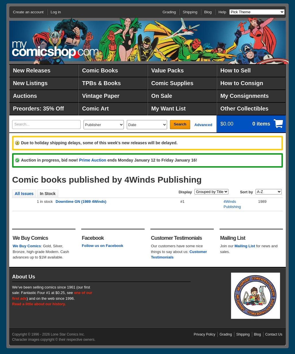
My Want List (168, 108)
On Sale (161, 96)
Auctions (25, 96)
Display (185, 192)
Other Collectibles (244, 108)
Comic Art (95, 108)
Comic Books (100, 70)
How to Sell (235, 70)
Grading (169, 12)
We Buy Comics (27, 246)
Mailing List (245, 246)
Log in (56, 12)
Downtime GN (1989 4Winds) (81, 201)
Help (222, 12)
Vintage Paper (101, 96)
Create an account (28, 12)
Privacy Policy (204, 334)
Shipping (190, 12)
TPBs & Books (101, 83)
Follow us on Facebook (102, 246)
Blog (208, 12)
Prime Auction (92, 160)
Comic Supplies (172, 83)
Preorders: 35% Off (38, 108)
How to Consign (241, 83)
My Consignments (244, 96)
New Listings (30, 83)
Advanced (203, 125)
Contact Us (273, 334)
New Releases (31, 70)
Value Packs (167, 70)
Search (180, 124)
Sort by (246, 192)
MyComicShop (55, 50)
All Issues (24, 193)
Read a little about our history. (39, 304)
